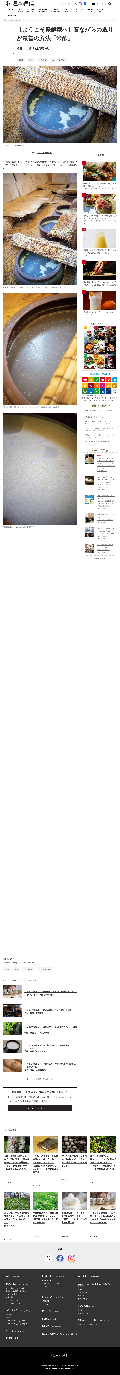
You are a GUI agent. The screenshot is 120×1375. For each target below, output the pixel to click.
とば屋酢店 (42, 60)
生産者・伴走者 (11, 1294)
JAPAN (8, 1318)
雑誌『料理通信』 (84, 1293)
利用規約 (81, 1310)
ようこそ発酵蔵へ (59, 60)
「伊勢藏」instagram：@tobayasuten (18, 962)
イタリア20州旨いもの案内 (15, 1321)
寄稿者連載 (10, 1297)
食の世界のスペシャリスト (15, 1288)
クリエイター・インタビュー (16, 1300)
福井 (30, 60)
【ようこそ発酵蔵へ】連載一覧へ (40, 1079)
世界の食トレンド (12, 1315)
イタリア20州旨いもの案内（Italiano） (19, 1324)
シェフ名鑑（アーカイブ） (15, 1303)
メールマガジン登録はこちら (40, 1108)
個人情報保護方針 (84, 1313)
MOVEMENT (46, 1280)
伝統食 (20, 60)
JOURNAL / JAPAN (14, 20)
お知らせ (81, 1296)
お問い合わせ (82, 1299)
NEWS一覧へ (99, 558)
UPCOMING (46, 1301)
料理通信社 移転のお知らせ (94, 417)
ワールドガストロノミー (50, 1284)
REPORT (45, 1304)
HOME (11, 9)
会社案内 (81, 1289)
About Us (65, 4)
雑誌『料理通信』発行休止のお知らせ (97, 441)
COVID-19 (46, 1290)
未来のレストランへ (49, 1287)
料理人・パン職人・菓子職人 (16, 1291)
